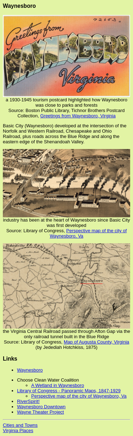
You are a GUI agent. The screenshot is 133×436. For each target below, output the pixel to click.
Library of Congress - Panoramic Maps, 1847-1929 (69, 390)
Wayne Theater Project (40, 412)
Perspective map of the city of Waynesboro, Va (79, 396)
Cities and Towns (20, 425)
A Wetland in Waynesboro (57, 385)
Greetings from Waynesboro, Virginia (77, 115)
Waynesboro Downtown (41, 406)
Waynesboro (30, 370)
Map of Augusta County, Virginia (96, 342)
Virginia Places (18, 430)
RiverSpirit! (28, 401)
